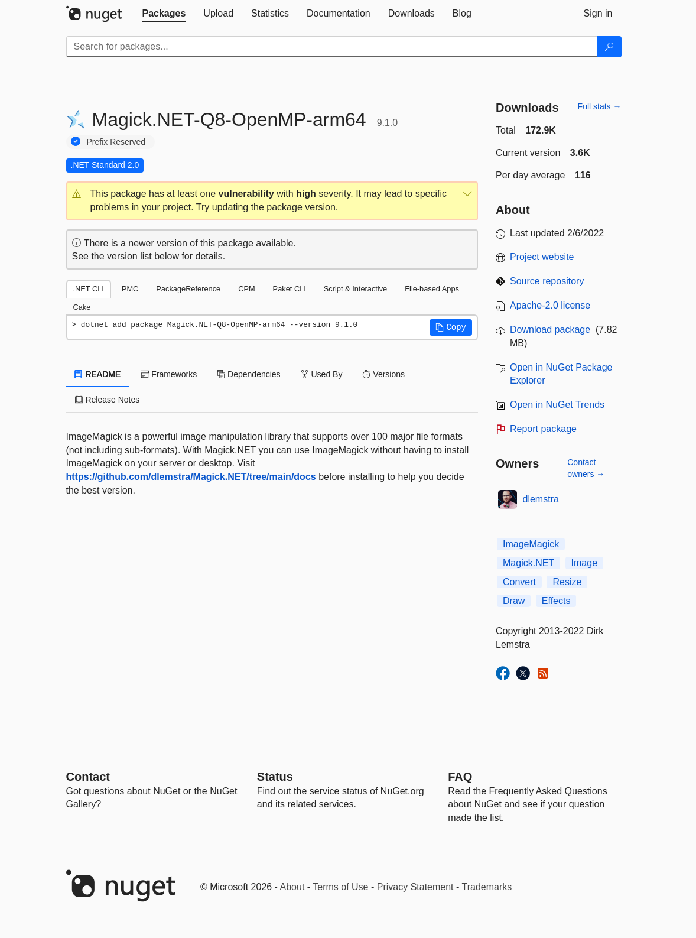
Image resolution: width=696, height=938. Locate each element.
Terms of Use (340, 887)
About (292, 887)
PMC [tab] (130, 288)
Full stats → (600, 106)
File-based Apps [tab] (432, 288)
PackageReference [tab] (188, 288)
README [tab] (98, 374)
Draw (514, 601)
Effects (556, 601)
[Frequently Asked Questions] (460, 776)
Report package (543, 429)
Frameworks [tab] (169, 374)
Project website (542, 257)
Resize (566, 582)
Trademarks (487, 887)
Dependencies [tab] (248, 374)
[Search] (609, 46)
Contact (88, 776)
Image (584, 563)
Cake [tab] (82, 307)
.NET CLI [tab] (88, 288)
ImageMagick (531, 544)
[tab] (164, 14)
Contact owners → (585, 468)
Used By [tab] (322, 374)
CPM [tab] (246, 288)
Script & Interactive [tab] (355, 288)
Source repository (547, 281)
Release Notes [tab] (107, 399)
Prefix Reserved (116, 142)
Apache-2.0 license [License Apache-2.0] (550, 305)
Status (275, 776)
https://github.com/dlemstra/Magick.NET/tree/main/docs (191, 477)
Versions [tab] (383, 374)
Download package (550, 329)
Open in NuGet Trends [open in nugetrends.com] (557, 405)
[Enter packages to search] (331, 46)
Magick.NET (528, 563)
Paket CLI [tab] (289, 288)
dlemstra (541, 499)
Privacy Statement (415, 887)
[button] (272, 201)
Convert (519, 582)
